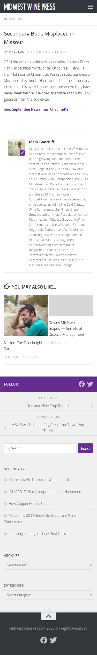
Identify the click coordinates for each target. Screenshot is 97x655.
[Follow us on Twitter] (90, 384)
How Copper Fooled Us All (29, 503)
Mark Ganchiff (21, 52)
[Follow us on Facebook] (82, 384)
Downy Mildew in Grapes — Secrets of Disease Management (66, 328)
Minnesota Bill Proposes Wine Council (39, 479)
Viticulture (14, 19)
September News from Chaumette (40, 109)
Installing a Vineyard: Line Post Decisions (41, 533)
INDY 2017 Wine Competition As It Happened (45, 491)
